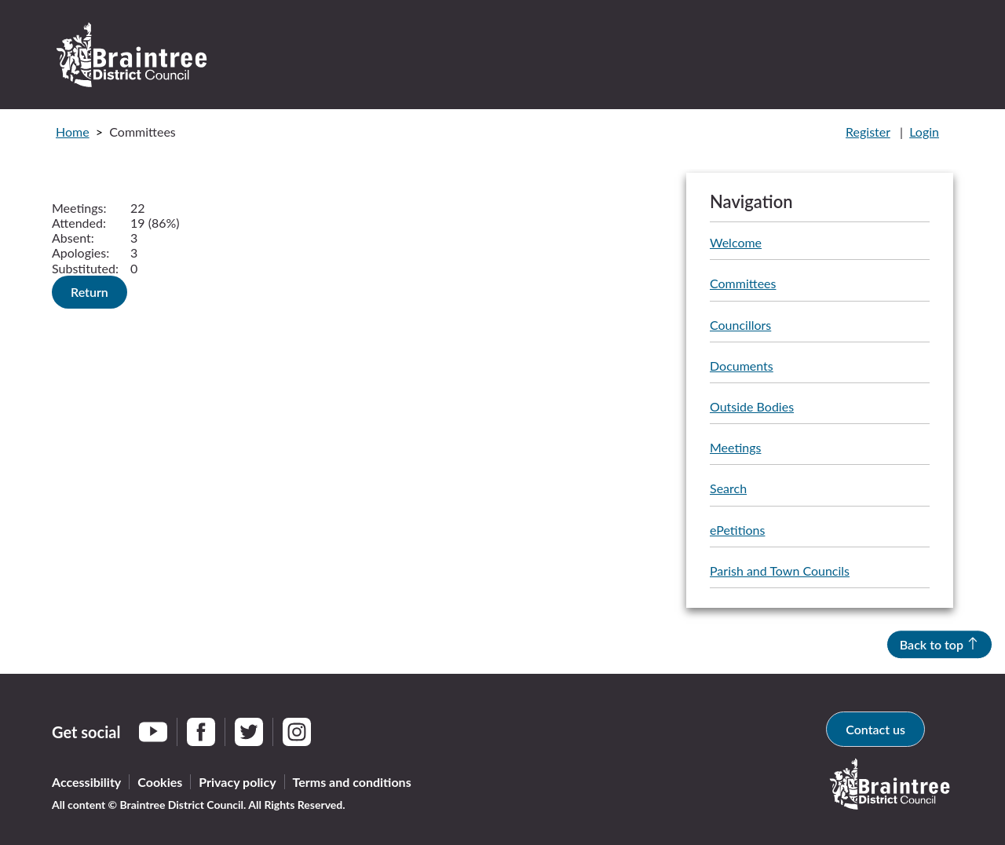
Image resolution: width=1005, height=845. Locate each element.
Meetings (735, 447)
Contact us (875, 729)
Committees (743, 283)
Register (868, 131)
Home (73, 131)
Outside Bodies (752, 406)
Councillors (740, 324)
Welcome (736, 242)
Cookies (159, 781)
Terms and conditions (352, 781)
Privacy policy (237, 781)
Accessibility (86, 781)
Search (728, 488)
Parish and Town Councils (780, 570)
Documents (741, 365)
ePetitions (737, 529)
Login (924, 131)
